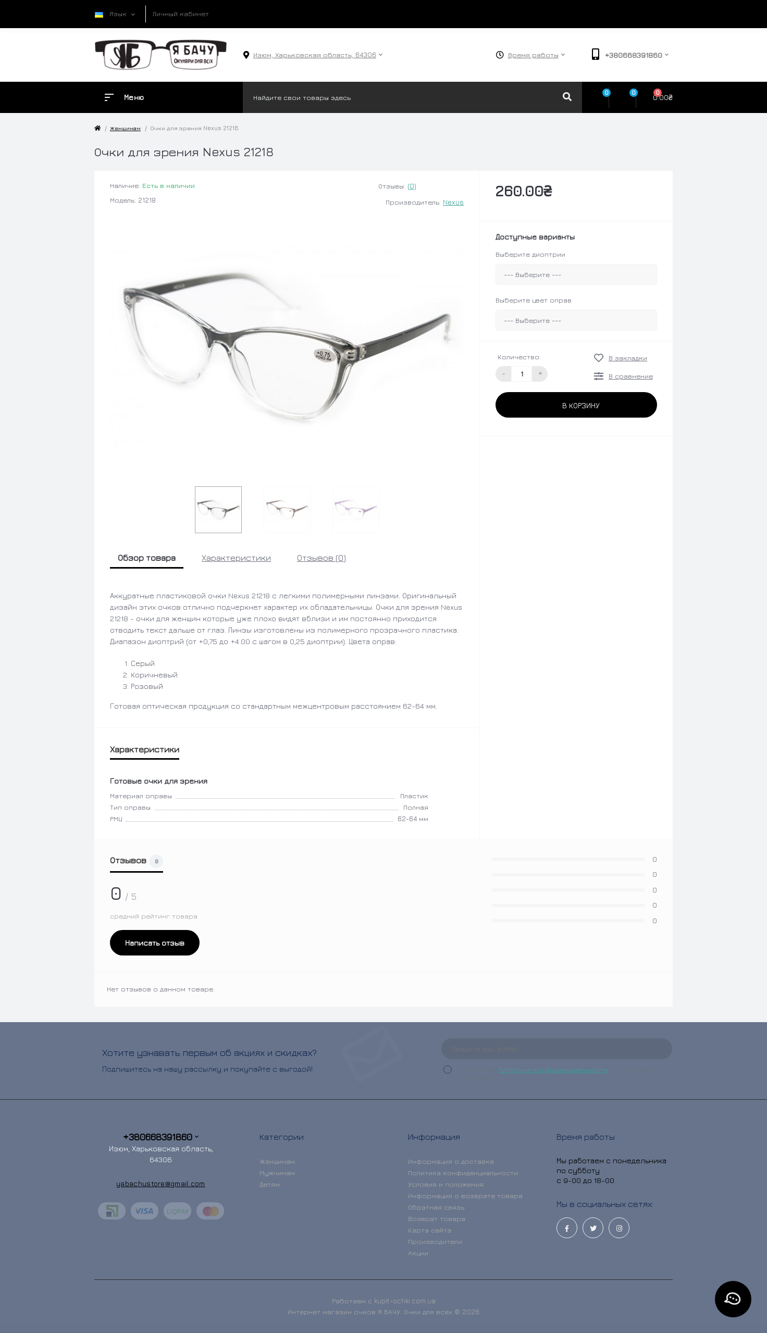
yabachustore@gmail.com (160, 1183)
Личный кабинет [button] (181, 13)
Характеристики (236, 557)
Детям (269, 1184)
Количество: (519, 357)
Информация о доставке (451, 1161)
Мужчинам (277, 1172)
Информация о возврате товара (465, 1195)
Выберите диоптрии (530, 254)
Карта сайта (429, 1230)
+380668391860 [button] (161, 1136)
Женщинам (125, 127)
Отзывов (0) (321, 557)
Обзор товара (147, 557)
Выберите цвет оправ (534, 300)
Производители (435, 1241)
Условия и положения (446, 1184)
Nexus (453, 202)
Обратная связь (436, 1207)
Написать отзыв (154, 942)
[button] (315, 55)
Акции (418, 1253)
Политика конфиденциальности (553, 1069)
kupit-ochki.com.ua (405, 1301)
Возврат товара (436, 1218)
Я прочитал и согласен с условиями (555, 1073)
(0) (411, 186)
